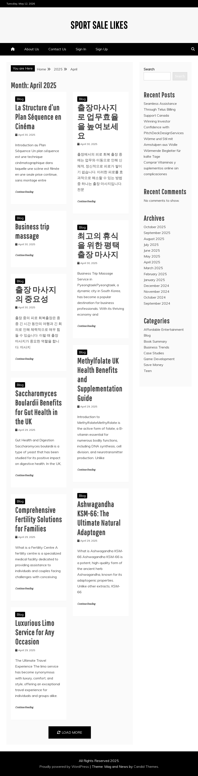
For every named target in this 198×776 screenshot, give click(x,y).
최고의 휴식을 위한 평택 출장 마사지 (98, 245)
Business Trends (156, 347)
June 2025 (152, 250)
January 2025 (154, 280)
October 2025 (155, 227)
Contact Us (57, 49)
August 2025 (154, 239)
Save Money (153, 365)
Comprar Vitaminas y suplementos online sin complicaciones (161, 168)
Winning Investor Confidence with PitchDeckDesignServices (164, 127)
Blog (20, 99)
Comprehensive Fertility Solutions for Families (38, 519)
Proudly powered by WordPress (64, 766)
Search (149, 69)
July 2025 (151, 244)
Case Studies (154, 353)
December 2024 (156, 285)
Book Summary (155, 341)
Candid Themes (146, 766)
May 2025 (152, 256)
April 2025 (152, 262)
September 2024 (157, 303)
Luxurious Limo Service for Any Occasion (34, 632)
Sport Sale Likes (99, 24)
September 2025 (157, 233)
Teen (148, 371)
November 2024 (156, 291)
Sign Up (102, 49)
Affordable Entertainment (164, 329)
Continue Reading (24, 192)
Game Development (159, 359)
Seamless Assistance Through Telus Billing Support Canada (160, 109)
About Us (31, 49)
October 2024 (155, 297)
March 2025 (153, 268)
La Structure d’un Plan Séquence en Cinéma (38, 116)
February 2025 (155, 274)
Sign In (81, 49)
